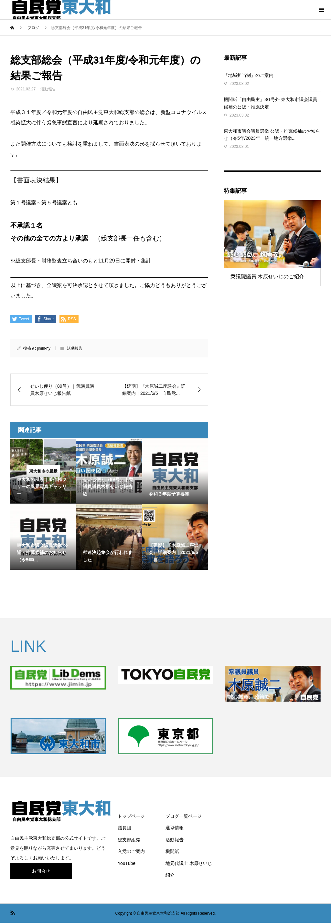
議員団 (124, 827)
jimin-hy (43, 348)
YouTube (126, 863)
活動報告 (48, 89)
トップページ (131, 816)
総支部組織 (129, 839)
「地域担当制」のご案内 (248, 75)
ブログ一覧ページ (184, 816)
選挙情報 (175, 827)
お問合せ (41, 871)
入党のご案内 (131, 851)
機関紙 (172, 851)
